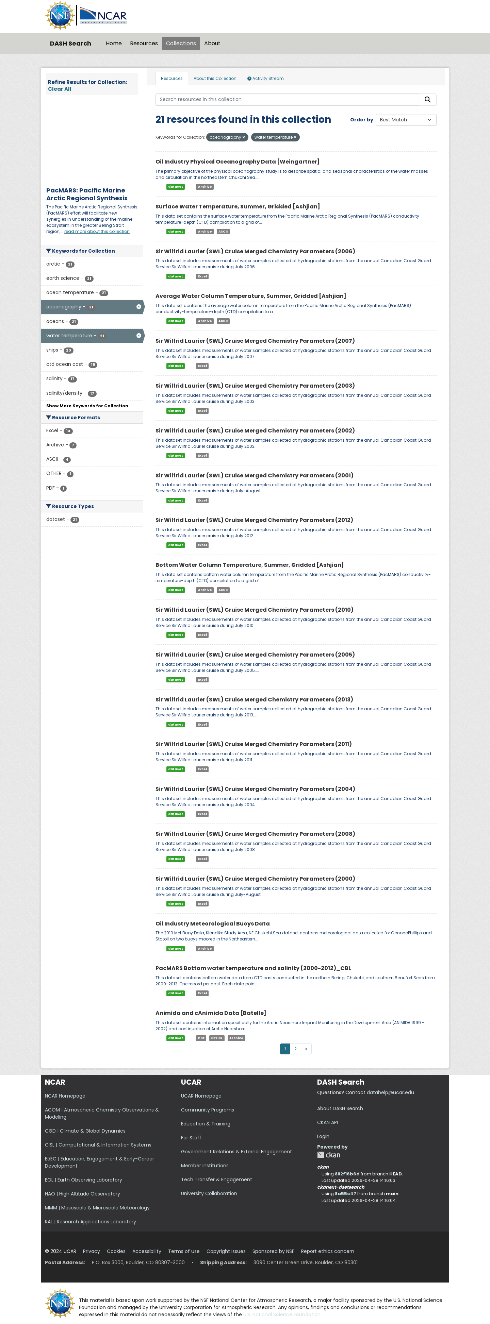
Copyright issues (226, 1251)
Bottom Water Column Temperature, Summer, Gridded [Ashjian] (250, 565)
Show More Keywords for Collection (87, 406)
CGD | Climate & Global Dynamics (85, 1130)
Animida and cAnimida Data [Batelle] (211, 1013)
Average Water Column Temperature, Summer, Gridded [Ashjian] (251, 296)
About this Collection (215, 78)
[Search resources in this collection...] (288, 100)
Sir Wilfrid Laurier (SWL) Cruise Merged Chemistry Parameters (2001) (255, 475)
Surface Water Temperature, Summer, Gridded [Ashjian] (238, 206)
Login (323, 1136)
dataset (175, 187)
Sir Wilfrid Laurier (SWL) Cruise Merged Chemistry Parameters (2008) (255, 834)
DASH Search (70, 43)
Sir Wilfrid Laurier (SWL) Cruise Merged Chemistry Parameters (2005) (255, 655)
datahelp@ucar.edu (390, 1092)
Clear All (59, 88)
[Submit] (428, 100)
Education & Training (205, 1123)
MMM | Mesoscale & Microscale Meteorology (97, 1207)
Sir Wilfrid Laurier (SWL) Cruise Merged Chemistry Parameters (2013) (254, 699)
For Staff (191, 1137)
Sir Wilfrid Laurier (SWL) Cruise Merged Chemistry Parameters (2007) (255, 341)
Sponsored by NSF (273, 1251)
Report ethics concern (327, 1251)
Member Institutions (205, 1165)
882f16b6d (347, 1174)
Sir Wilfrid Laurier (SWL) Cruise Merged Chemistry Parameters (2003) (255, 386)
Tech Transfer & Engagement (216, 1179)
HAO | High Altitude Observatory (82, 1193)
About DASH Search (340, 1108)
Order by (361, 119)
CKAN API (327, 1122)
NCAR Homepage (65, 1095)
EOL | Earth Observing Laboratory (83, 1179)
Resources (144, 43)
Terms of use (184, 1251)
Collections (181, 43)
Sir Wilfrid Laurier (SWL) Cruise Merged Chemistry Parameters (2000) (255, 879)
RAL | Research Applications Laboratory (90, 1221)
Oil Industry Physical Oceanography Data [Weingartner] (238, 162)
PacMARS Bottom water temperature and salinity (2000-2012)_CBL (253, 968)
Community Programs (207, 1109)
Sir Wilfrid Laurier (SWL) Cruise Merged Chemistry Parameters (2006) (255, 251)
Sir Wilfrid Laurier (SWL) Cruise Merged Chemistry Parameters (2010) (255, 610)
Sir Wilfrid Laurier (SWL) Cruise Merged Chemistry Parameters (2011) (254, 744)
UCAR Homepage (201, 1095)
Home (114, 43)
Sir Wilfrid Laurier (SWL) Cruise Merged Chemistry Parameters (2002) (255, 431)
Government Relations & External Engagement (236, 1151)
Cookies (116, 1251)
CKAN (328, 1154)
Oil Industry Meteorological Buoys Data (213, 924)
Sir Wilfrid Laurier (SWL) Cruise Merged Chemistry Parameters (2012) (254, 520)
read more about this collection (97, 231)
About (212, 43)
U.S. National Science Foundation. (282, 1314)
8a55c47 (345, 1193)
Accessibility (146, 1251)
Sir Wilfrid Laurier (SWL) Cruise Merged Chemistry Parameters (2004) (255, 789)
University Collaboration (209, 1193)
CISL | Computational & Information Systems (98, 1144)
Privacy (91, 1251)
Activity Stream (265, 78)
